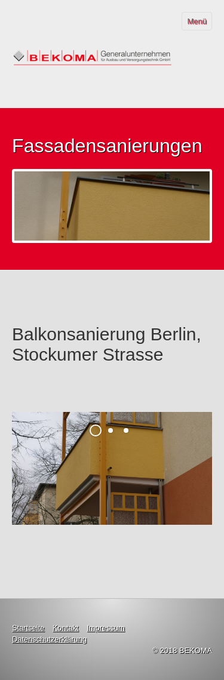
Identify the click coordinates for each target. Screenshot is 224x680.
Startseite (28, 627)
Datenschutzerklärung (49, 639)
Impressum (106, 627)
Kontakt (66, 627)
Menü (197, 21)
